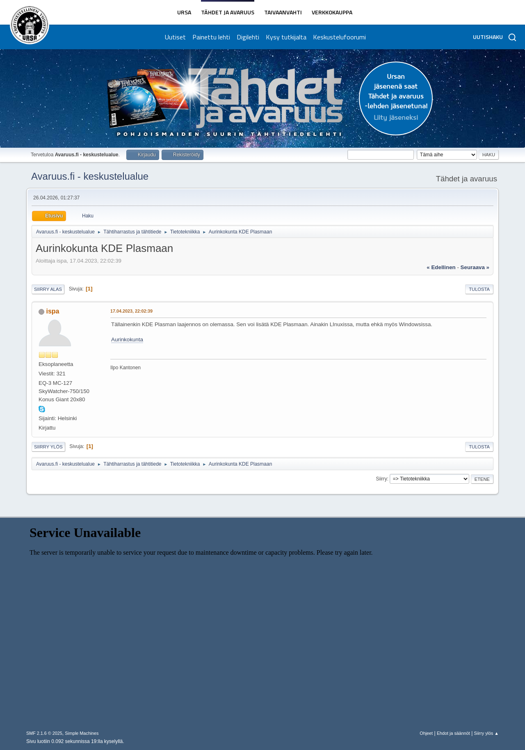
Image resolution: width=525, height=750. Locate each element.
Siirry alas (48, 289)
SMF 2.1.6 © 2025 (44, 733)
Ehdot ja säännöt (453, 733)
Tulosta (479, 289)
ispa (52, 311)
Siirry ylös (48, 446)
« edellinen (441, 267)
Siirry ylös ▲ (486, 733)
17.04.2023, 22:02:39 (131, 311)
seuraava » (475, 267)
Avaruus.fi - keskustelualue (89, 176)
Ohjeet (426, 733)
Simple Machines (81, 733)
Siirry (381, 479)
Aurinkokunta (127, 339)
